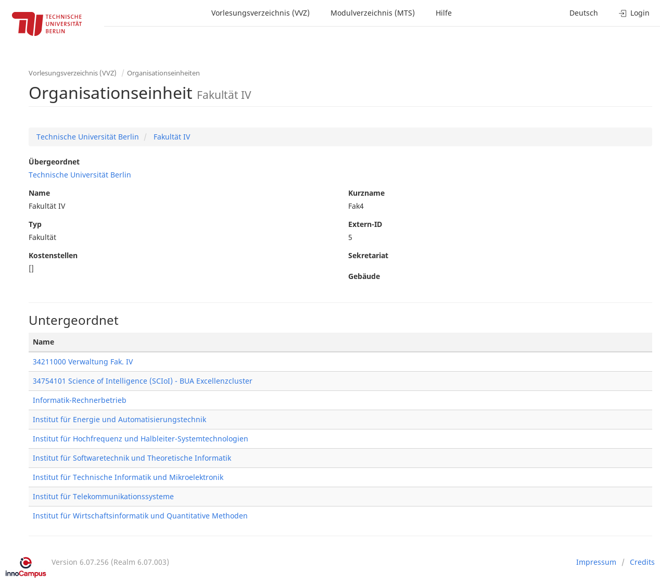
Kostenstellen (53, 255)
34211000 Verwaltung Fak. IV (83, 361)
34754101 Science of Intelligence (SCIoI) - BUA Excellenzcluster (142, 381)
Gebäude (364, 276)
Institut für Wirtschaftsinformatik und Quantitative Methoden (140, 516)
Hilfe (444, 13)
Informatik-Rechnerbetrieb (79, 400)
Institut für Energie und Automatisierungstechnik (119, 419)
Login (634, 13)
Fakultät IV (170, 137)
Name (39, 193)
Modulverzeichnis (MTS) (373, 13)
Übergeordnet (54, 162)
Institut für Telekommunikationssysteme (103, 496)
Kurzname (366, 193)
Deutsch (583, 13)
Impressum (596, 562)
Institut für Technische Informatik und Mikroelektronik (128, 477)
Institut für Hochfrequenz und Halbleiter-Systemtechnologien (140, 438)
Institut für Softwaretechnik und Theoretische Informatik (132, 458)
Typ (35, 224)
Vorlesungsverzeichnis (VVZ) (260, 13)
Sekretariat (368, 255)
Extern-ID (365, 224)
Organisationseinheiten (163, 73)
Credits (642, 562)
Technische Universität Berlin (87, 137)
